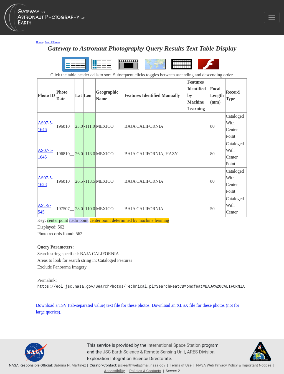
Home (39, 42)
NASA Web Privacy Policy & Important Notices (234, 365)
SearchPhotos (52, 42)
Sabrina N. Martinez (70, 365)
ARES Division (200, 352)
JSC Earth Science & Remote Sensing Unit (144, 352)
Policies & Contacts (145, 371)
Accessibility (114, 371)
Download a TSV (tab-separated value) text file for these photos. (93, 305)
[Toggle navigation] (272, 17)
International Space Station (174, 345)
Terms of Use (181, 365)
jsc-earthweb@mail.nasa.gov (141, 365)
